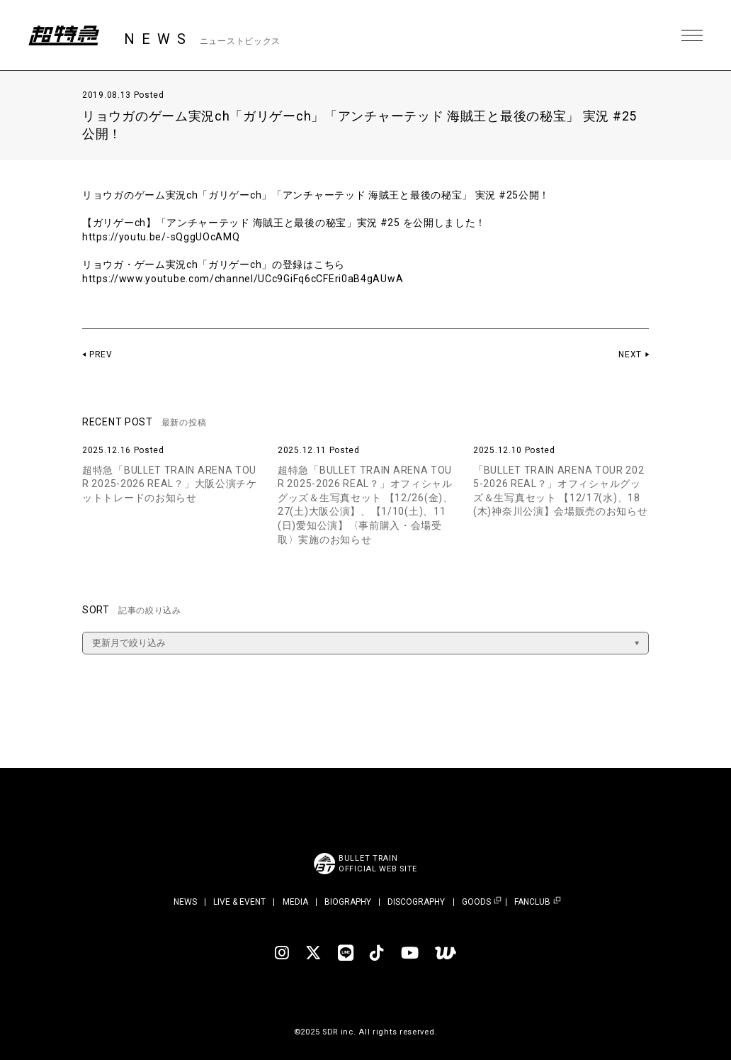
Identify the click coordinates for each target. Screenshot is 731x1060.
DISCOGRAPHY (416, 902)
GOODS (476, 902)
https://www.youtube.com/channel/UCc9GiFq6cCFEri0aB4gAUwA (242, 278)
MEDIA (295, 902)
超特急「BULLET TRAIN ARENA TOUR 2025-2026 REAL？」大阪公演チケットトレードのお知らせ (169, 483)
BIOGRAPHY (347, 902)
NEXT (630, 354)
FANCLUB (532, 902)
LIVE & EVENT (239, 902)
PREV (101, 354)
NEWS (185, 902)
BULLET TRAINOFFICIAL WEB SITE (378, 864)
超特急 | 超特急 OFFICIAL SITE (63, 35)
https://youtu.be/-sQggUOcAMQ (161, 236)
